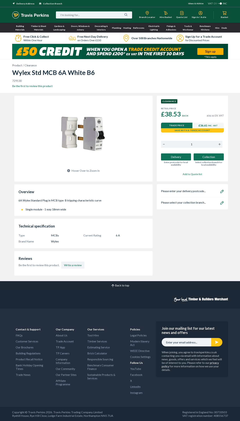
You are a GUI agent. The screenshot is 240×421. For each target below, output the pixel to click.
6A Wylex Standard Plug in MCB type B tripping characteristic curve (83, 202)
